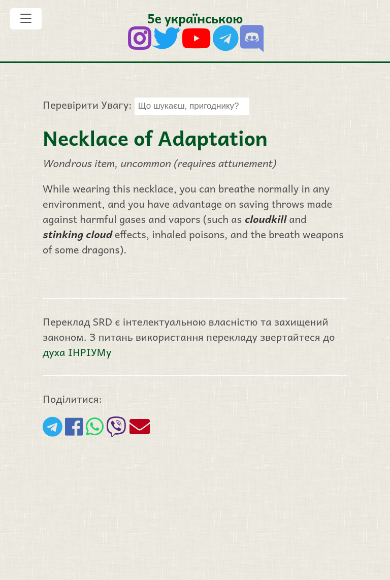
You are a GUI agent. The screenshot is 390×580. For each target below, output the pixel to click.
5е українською (195, 18)
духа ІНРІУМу (77, 352)
